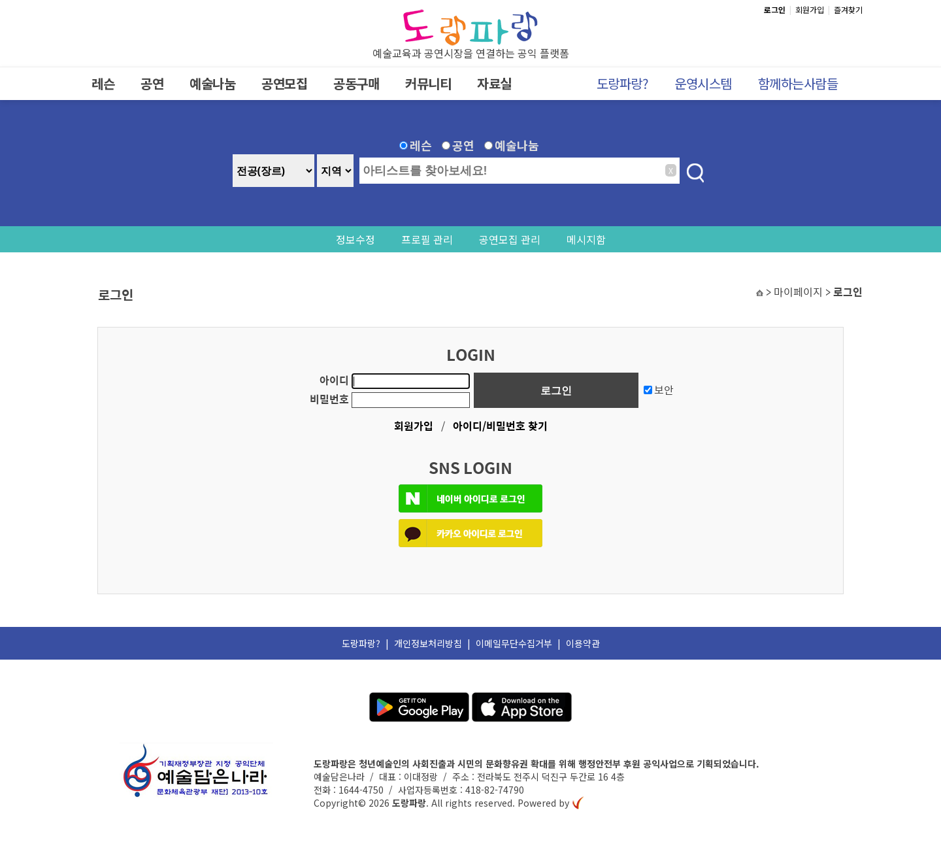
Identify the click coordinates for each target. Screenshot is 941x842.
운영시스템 (703, 83)
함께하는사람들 (798, 83)
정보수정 (355, 239)
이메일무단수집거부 (514, 643)
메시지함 (586, 239)
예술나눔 (212, 83)
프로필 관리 (427, 239)
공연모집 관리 (509, 239)
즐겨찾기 (848, 9)
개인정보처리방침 (428, 643)
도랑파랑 (409, 802)
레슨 (102, 83)
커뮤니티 (428, 83)
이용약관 (583, 643)
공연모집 (284, 83)
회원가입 (809, 9)
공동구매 (356, 83)
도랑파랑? (623, 83)
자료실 (494, 83)
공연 (151, 83)
